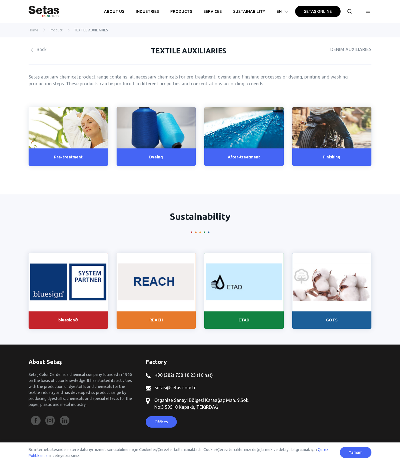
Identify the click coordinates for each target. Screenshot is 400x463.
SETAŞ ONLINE (318, 11)
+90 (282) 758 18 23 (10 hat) (179, 375)
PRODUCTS (181, 11)
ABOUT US (114, 11)
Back (38, 49)
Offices (161, 422)
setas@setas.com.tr (171, 387)
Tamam (356, 452)
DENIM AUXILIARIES (350, 49)
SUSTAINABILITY (249, 11)
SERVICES (212, 11)
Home (33, 30)
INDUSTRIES (147, 11)
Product (56, 30)
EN (283, 11)
